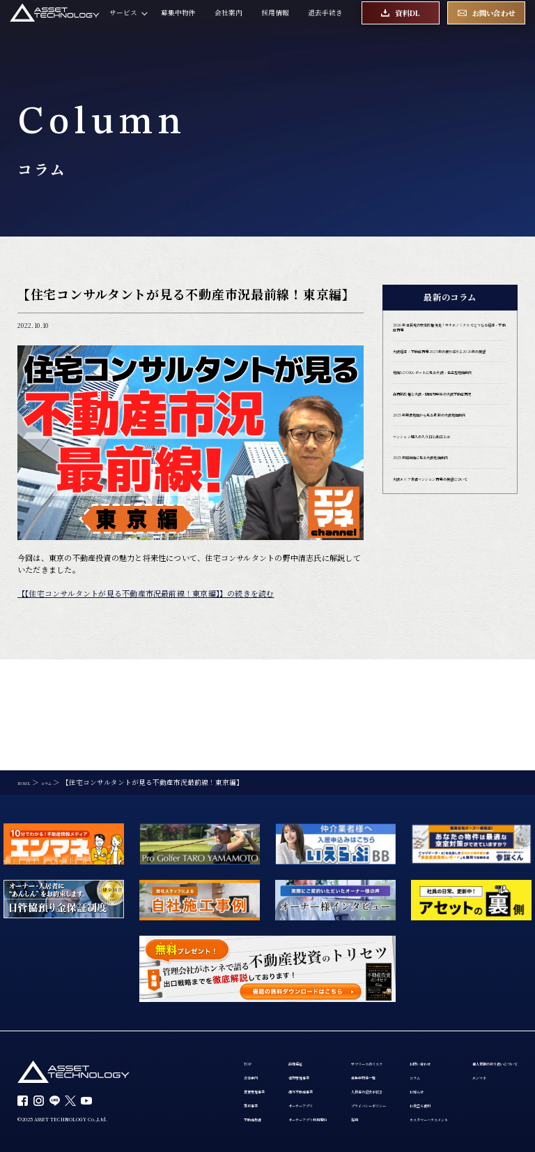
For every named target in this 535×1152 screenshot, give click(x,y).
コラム (204, 1063)
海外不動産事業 (284, 990)
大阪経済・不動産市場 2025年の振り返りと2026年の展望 (448, 376)
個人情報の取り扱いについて (340, 1044)
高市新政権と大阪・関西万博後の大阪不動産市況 (449, 447)
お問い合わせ (214, 1044)
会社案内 (228, 24)
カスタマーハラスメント (232, 1118)
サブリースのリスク (391, 954)
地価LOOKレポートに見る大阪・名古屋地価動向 (448, 412)
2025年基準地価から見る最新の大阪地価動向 (447, 483)
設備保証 (274, 954)
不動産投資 (211, 1027)
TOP (201, 954)
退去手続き (325, 24)
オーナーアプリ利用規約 (298, 1027)
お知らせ (208, 1081)
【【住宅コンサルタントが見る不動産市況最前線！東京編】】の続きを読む (145, 593)
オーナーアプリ (284, 1009)
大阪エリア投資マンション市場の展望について (449, 569)
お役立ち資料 (214, 1100)
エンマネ (309, 1063)
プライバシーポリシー (395, 1009)
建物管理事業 (281, 972)
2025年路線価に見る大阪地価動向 (447, 539)
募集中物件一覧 (384, 972)
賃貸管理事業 (214, 990)
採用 (367, 1027)
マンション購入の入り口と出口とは (449, 513)
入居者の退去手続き (391, 990)
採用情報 (275, 24)
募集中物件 (178, 24)
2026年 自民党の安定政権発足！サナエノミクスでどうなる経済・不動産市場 (449, 336)
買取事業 (208, 1009)
